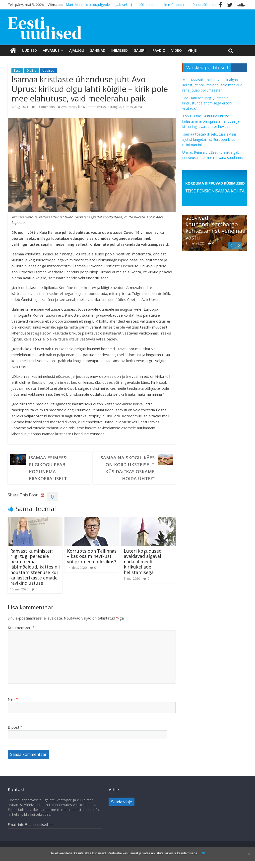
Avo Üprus (68, 107)
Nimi (13, 699)
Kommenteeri (21, 627)
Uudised (29, 50)
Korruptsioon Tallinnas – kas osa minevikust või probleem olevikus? (92, 556)
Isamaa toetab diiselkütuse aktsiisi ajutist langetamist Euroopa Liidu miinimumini (209, 139)
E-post (15, 727)
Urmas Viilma (132, 107)
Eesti (17, 70)
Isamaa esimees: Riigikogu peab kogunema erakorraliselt (48, 468)
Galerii (140, 50)
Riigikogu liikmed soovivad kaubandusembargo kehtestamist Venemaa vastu (216, 224)
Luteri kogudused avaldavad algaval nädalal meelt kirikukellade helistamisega (143, 561)
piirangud (114, 107)
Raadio (158, 50)
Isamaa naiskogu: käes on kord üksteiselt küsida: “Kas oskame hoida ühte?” (127, 468)
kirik (81, 107)
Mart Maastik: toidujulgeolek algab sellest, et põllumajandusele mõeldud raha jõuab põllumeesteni (145, 4)
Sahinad (97, 50)
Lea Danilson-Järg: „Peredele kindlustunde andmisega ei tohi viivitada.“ (207, 103)
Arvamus (51, 50)
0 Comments (43, 107)
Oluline (31, 70)
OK (202, 853)
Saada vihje (121, 802)
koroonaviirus (96, 107)
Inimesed (119, 50)
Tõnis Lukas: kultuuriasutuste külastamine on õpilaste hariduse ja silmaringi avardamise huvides (210, 121)
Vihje (192, 50)
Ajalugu (76, 50)
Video (176, 50)
